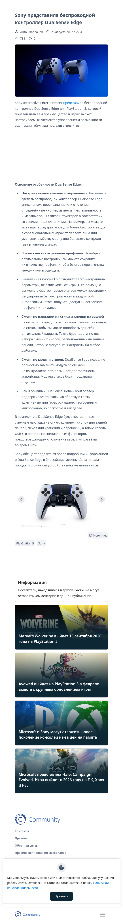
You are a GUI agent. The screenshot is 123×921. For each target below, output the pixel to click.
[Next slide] (101, 499)
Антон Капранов (31, 32)
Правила (21, 838)
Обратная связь (26, 845)
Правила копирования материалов (40, 853)
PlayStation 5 (25, 543)
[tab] (59, 525)
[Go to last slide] (21, 499)
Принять (61, 896)
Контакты (22, 831)
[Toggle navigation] (102, 915)
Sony (41, 543)
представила (73, 103)
